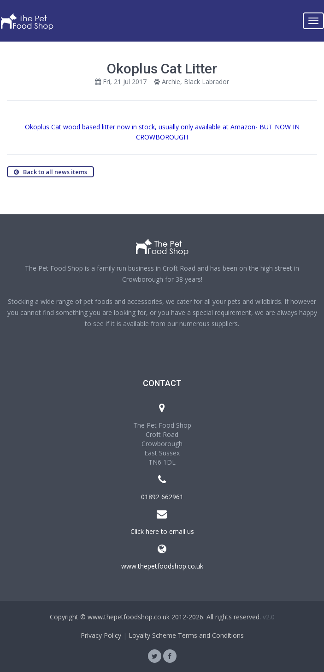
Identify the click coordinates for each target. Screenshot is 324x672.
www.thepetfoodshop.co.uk (162, 566)
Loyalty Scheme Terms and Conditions (186, 635)
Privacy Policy (101, 635)
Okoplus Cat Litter (162, 69)
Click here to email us (162, 531)
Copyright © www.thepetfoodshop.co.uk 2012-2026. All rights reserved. (155, 616)
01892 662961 (162, 496)
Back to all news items (50, 172)
